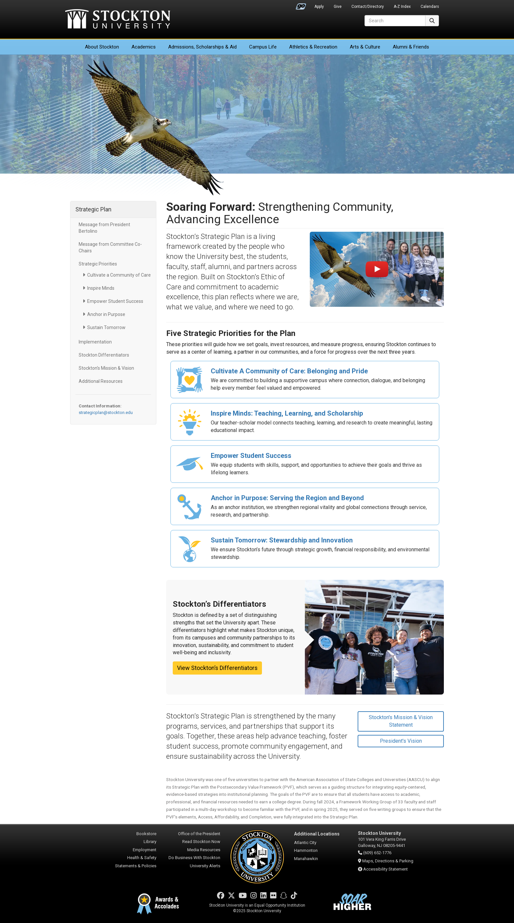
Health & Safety (141, 857)
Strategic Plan (93, 209)
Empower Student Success (115, 301)
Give (338, 6)
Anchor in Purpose (106, 314)
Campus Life (263, 47)
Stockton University (117, 19)
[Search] (395, 20)
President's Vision (401, 741)
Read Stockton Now (201, 841)
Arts (365, 47)
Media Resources (203, 849)
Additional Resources (101, 381)
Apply (319, 6)
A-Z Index (402, 6)
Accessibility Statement (385, 869)
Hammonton (306, 850)
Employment (144, 849)
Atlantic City (305, 842)
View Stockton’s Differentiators (217, 667)
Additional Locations (317, 833)
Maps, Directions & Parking (387, 860)
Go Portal (301, 5)
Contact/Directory (367, 6)
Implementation (95, 341)
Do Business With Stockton (194, 857)
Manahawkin (306, 858)
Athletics (313, 47)
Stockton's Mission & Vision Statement (401, 721)
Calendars (430, 6)
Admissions (202, 47)
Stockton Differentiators (104, 355)
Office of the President (199, 833)
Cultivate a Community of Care (119, 275)
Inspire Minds (100, 288)
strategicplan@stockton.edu (106, 412)
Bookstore (146, 833)
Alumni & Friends (411, 47)
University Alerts (205, 865)
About (102, 47)
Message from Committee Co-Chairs (110, 247)
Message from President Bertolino (104, 228)
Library (150, 841)
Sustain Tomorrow (106, 327)
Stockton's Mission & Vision (106, 368)
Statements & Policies (135, 865)
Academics (143, 47)
